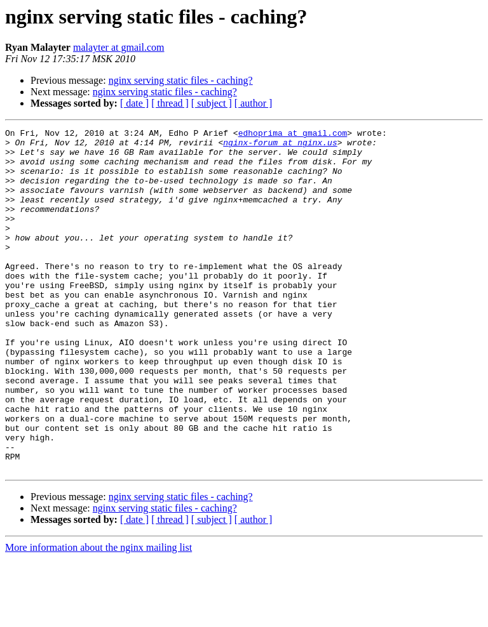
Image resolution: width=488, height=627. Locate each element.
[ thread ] (170, 103)
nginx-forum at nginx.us (280, 146)
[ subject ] (211, 103)
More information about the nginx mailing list (98, 615)
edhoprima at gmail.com (293, 134)
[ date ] (134, 103)
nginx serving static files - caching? (181, 80)
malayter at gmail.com (119, 47)
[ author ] (253, 103)
